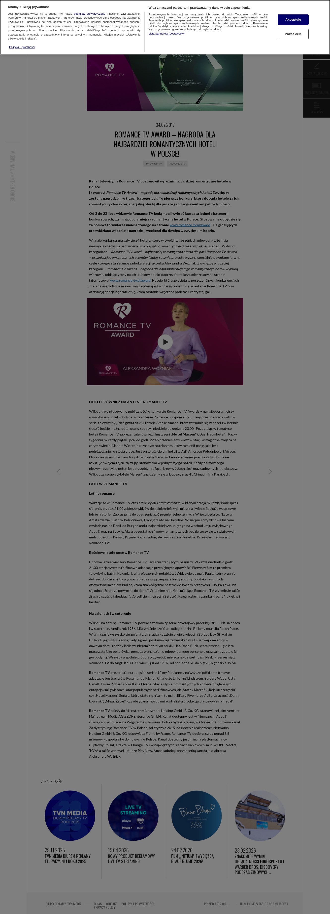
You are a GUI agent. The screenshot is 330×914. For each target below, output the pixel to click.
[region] (165, 27)
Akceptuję (293, 19)
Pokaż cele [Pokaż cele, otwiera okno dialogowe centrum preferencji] (293, 34)
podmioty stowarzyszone (89, 13)
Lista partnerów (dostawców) (167, 33)
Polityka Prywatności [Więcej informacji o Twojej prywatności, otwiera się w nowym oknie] (22, 46)
